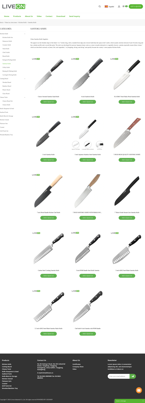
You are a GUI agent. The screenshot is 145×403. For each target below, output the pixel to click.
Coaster (2, 127)
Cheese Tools (4, 97)
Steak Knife (6, 48)
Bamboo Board (7, 86)
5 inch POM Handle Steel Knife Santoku (87, 270)
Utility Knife (6, 67)
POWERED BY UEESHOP (45, 399)
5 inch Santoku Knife (49, 154)
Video (39, 16)
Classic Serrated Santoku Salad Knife (48, 96)
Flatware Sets (4, 123)
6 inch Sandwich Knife (87, 96)
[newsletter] (133, 376)
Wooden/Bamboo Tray (6, 135)
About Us (29, 16)
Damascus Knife (7, 41)
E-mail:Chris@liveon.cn (45, 373)
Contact (49, 16)
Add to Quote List (48, 102)
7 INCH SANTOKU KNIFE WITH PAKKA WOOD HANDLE (88, 213)
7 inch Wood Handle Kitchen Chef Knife (48, 212)
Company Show (78, 367)
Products (17, 16)
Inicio (1, 22)
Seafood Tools (4, 112)
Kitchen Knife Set (8, 37)
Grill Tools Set (4, 131)
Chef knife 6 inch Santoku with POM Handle (88, 328)
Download (60, 16)
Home (6, 16)
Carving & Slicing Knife (9, 75)
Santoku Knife (32, 22)
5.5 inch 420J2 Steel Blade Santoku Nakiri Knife (48, 328)
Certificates (77, 364)
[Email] (119, 376)
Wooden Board (7, 82)
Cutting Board (4, 78)
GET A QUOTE (136, 6)
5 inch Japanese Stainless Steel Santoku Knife (88, 154)
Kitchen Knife (22, 22)
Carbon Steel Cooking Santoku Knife (48, 270)
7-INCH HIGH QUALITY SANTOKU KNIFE (127, 154)
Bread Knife (6, 56)
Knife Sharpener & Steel (7, 108)
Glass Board (6, 93)
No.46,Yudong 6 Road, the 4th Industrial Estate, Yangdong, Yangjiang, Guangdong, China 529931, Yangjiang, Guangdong (51, 366)
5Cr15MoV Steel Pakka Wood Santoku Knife (127, 96)
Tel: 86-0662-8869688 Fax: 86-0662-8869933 (49, 377)
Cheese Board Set (8, 101)
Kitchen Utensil (4, 120)
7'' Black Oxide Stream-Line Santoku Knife (127, 212)
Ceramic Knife (7, 45)
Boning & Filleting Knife (10, 71)
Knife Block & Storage (6, 116)
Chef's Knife (6, 52)
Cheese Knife (6, 105)
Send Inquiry (74, 16)
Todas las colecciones (11, 22)
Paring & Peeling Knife (9, 60)
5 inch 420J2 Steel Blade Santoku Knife (127, 270)
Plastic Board (6, 90)
